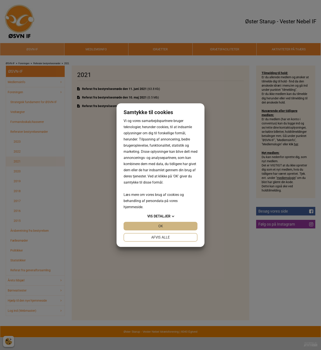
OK (160, 226)
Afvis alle (160, 237)
